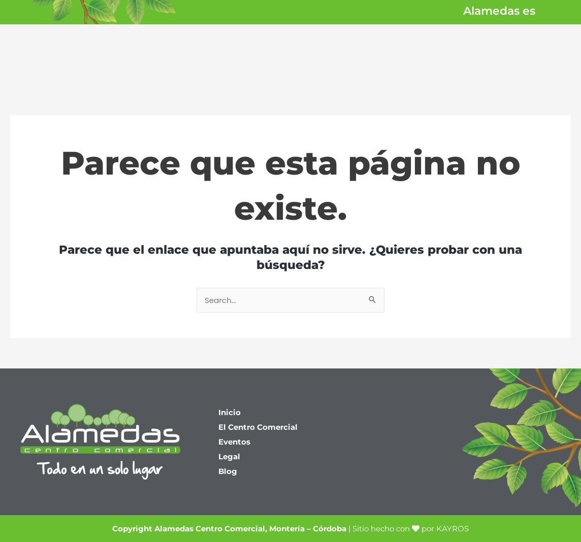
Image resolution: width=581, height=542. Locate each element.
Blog (227, 471)
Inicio (229, 412)
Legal (229, 456)
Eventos (234, 442)
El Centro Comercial (258, 427)
